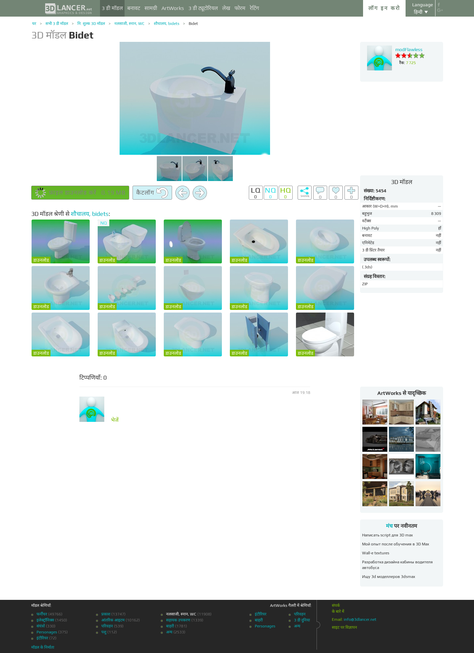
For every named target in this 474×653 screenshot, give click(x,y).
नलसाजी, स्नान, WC (129, 23)
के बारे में (338, 611)
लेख (226, 8)
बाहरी (170, 626)
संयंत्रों (41, 626)
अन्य (169, 632)
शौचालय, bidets (166, 23)
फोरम (240, 8)
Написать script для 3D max (387, 535)
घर (34, 23)
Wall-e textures (375, 553)
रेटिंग (254, 8)
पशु (103, 632)
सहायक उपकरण (178, 620)
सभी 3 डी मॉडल (57, 23)
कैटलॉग (152, 193)
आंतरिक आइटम (113, 620)
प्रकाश (105, 614)
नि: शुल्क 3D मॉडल (91, 23)
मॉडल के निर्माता (42, 647)
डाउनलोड (41, 260)
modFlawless (409, 49)
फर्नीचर (42, 614)
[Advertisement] (401, 128)
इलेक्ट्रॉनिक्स (45, 620)
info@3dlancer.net (360, 619)
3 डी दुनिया (302, 620)
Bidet (193, 23)
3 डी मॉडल (112, 8)
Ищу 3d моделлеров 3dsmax (388, 576)
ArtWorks (172, 8)
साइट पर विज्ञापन (344, 627)
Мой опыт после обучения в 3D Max (395, 544)
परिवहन (107, 626)
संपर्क (336, 605)
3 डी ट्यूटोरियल (203, 8)
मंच (389, 526)
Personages (47, 632)
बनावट (133, 8)
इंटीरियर (42, 638)
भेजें (115, 420)
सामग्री (150, 8)
